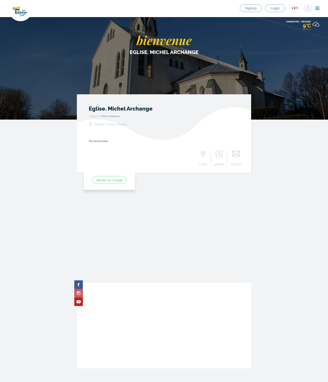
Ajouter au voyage (109, 180)
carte (203, 164)
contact (236, 164)
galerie (219, 164)
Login (275, 8)
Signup (251, 8)
